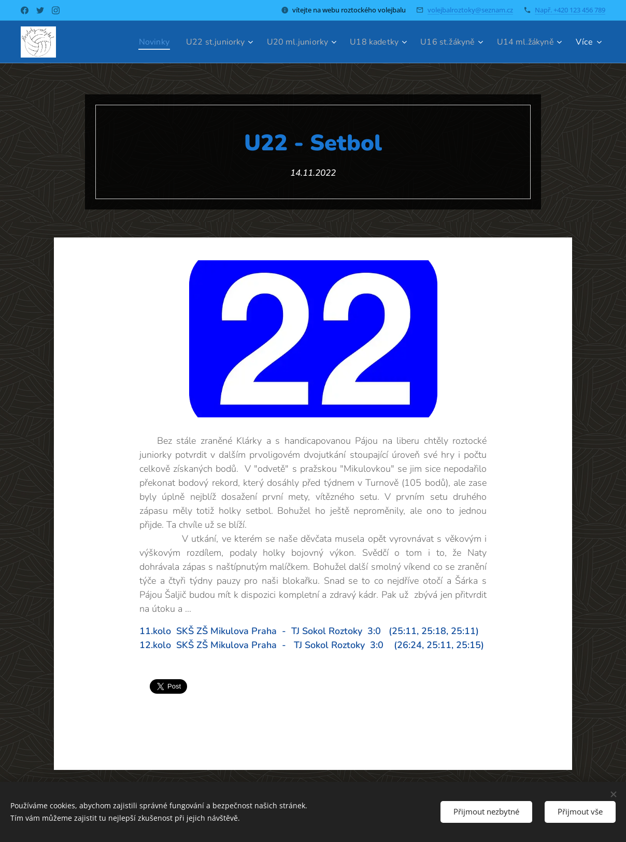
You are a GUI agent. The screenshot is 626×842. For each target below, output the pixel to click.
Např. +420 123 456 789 (570, 10)
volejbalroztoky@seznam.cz (470, 10)
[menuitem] (134, 42)
